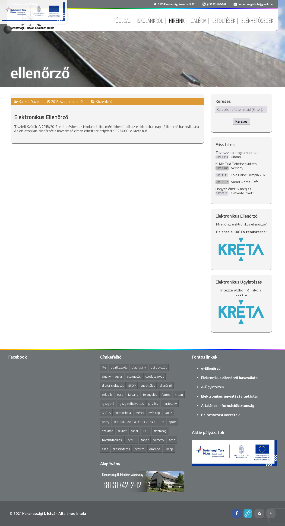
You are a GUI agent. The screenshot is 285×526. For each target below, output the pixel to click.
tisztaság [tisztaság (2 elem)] (160, 431)
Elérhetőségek (257, 20)
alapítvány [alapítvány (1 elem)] (139, 367)
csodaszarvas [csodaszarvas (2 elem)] (154, 376)
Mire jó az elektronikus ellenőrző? (241, 224)
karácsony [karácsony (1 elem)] (170, 403)
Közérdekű (104, 101)
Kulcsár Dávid (29, 101)
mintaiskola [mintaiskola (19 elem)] (123, 413)
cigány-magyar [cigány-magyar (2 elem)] (112, 376)
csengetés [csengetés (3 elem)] (134, 376)
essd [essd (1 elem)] (120, 394)
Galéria (198, 20)
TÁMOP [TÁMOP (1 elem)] (131, 440)
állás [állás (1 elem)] (105, 449)
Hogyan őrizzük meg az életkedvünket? (234, 191)
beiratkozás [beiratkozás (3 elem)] (159, 367)
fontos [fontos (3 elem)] (165, 394)
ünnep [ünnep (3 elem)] (169, 449)
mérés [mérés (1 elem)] (140, 413)
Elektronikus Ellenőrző (41, 117)
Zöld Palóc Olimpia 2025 (248, 175)
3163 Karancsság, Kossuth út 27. (176, 4)
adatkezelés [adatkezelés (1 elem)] (119, 367)
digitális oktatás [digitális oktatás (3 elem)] (113, 385)
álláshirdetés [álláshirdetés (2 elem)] (121, 449)
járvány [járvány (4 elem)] (153, 403)
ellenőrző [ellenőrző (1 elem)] (165, 385)
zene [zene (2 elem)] (172, 440)
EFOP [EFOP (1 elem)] (132, 385)
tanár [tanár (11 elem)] (134, 431)
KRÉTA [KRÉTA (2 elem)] (106, 413)
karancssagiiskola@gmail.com (256, 4)
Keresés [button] (241, 121)
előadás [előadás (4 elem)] (107, 394)
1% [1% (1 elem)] (104, 367)
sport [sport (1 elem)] (172, 422)
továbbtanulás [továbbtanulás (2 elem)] (112, 440)
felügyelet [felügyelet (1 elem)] (150, 394)
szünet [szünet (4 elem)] (122, 431)
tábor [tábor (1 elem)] (145, 440)
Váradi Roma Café (245, 182)
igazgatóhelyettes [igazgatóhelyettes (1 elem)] (131, 403)
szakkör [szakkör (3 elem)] (107, 431)
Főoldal (122, 20)
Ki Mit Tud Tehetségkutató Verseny (236, 166)
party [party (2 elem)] (105, 422)
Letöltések (223, 20)
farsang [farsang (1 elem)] (133, 394)
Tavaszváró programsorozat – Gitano (238, 154)
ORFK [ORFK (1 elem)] (168, 413)
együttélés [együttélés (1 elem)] (147, 385)
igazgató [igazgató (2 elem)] (108, 403)
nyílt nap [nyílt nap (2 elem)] (154, 413)
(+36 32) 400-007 (216, 4)
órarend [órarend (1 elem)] (154, 449)
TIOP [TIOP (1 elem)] (146, 431)
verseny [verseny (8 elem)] (158, 440)
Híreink (176, 20)
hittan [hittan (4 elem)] (179, 394)
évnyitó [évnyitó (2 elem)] (139, 449)
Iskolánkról (150, 20)
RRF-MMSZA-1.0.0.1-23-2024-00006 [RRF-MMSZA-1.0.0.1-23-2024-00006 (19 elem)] (139, 422)
